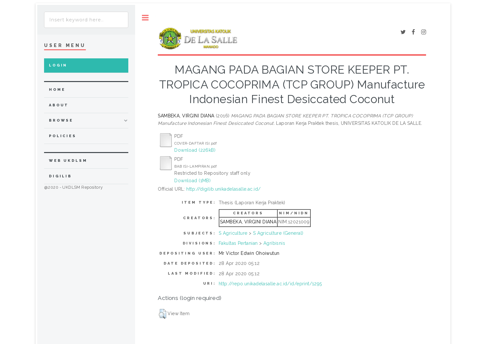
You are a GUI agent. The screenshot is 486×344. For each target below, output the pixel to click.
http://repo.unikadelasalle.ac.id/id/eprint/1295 (270, 283)
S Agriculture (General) (278, 233)
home (57, 90)
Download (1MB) (192, 180)
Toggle (145, 17)
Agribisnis (274, 243)
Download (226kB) (194, 150)
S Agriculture (233, 233)
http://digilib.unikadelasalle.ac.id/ (223, 189)
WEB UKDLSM (68, 161)
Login (58, 65)
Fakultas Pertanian (238, 243)
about (59, 105)
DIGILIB (60, 176)
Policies (62, 136)
